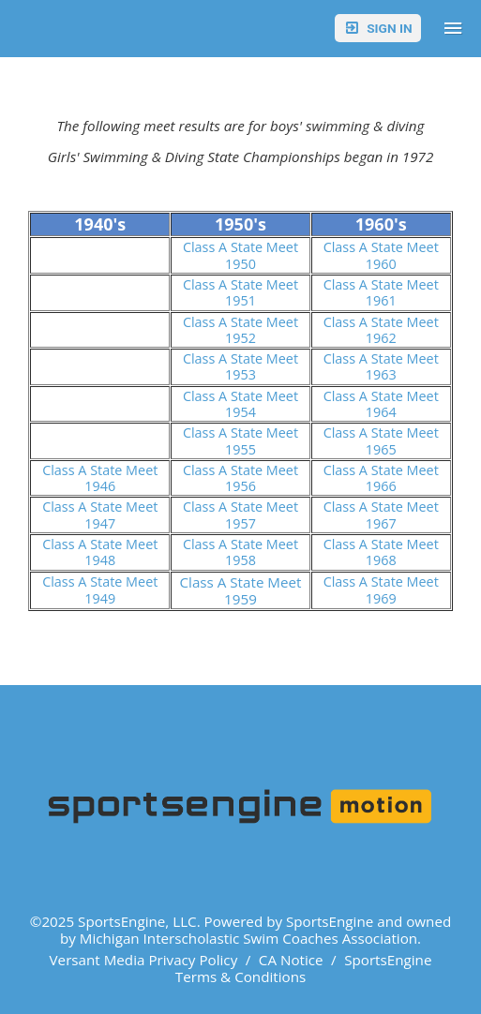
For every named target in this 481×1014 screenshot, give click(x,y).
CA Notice (291, 959)
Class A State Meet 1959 (240, 590)
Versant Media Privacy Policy (144, 959)
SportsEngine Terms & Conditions (303, 968)
